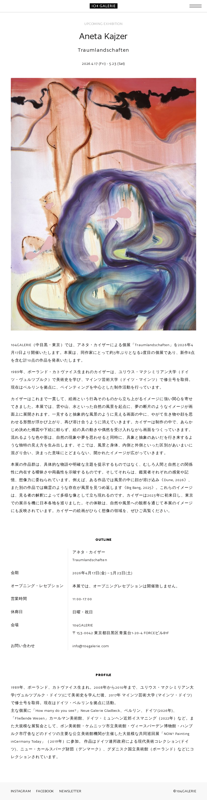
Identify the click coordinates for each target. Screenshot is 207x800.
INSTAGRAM (21, 791)
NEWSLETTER (70, 791)
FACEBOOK (45, 791)
